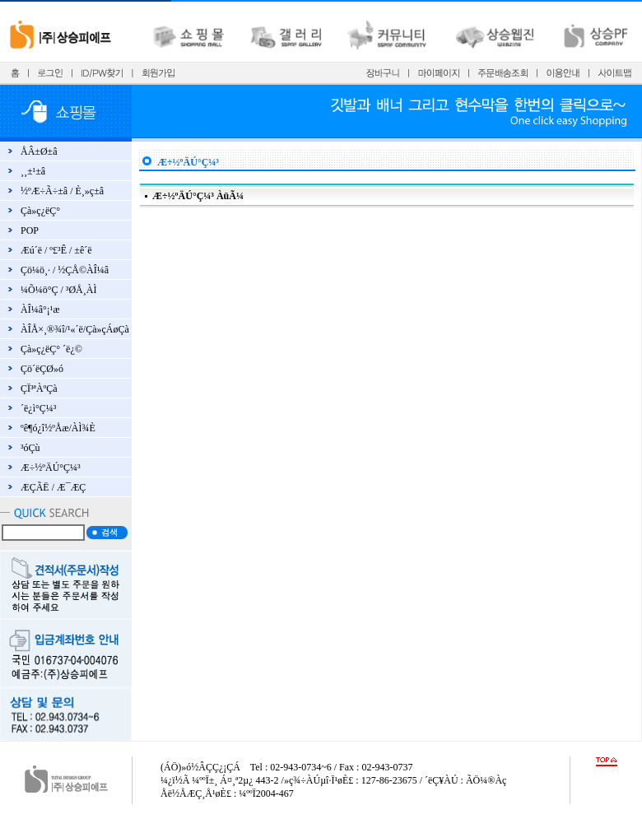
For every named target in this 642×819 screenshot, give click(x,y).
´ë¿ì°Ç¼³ (38, 408)
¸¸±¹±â (33, 171)
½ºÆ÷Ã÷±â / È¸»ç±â (62, 191)
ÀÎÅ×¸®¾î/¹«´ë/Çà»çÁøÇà (75, 329)
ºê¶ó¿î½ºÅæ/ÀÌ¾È (58, 428)
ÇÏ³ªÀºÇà (39, 388)
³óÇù (30, 448)
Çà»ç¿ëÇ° (40, 210)
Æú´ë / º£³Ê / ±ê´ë (56, 250)
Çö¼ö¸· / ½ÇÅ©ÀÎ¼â (65, 270)
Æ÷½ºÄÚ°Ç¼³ (51, 467)
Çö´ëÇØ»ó (42, 369)
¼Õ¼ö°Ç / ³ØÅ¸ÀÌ (58, 289)
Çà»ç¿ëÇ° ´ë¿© (51, 349)
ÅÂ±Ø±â (39, 151)
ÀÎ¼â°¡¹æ (40, 309)
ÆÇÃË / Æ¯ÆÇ (53, 487)
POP (30, 230)
